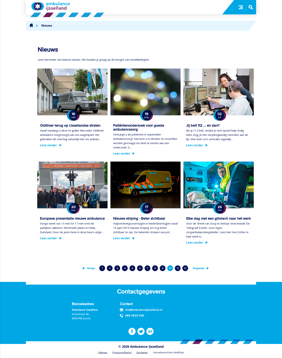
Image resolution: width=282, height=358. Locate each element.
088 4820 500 (134, 315)
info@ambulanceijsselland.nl (143, 309)
